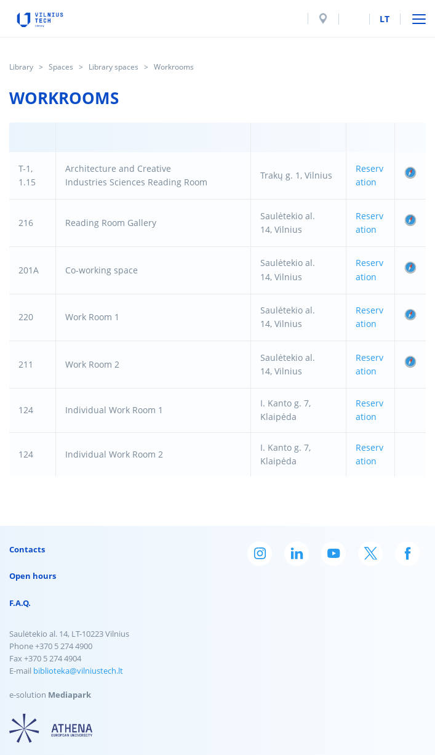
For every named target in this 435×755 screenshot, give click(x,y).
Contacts (27, 549)
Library (21, 67)
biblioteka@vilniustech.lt (78, 670)
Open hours (32, 575)
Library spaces (113, 67)
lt (384, 19)
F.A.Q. (20, 602)
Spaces (61, 67)
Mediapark (69, 694)
